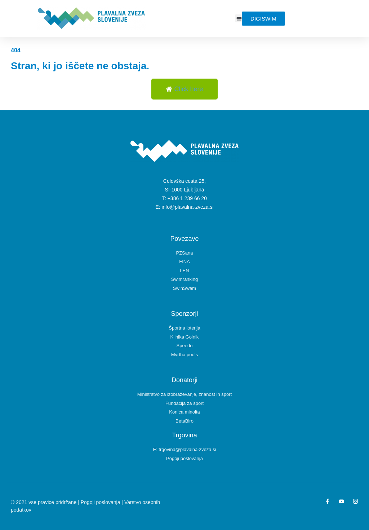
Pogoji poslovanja (100, 502)
